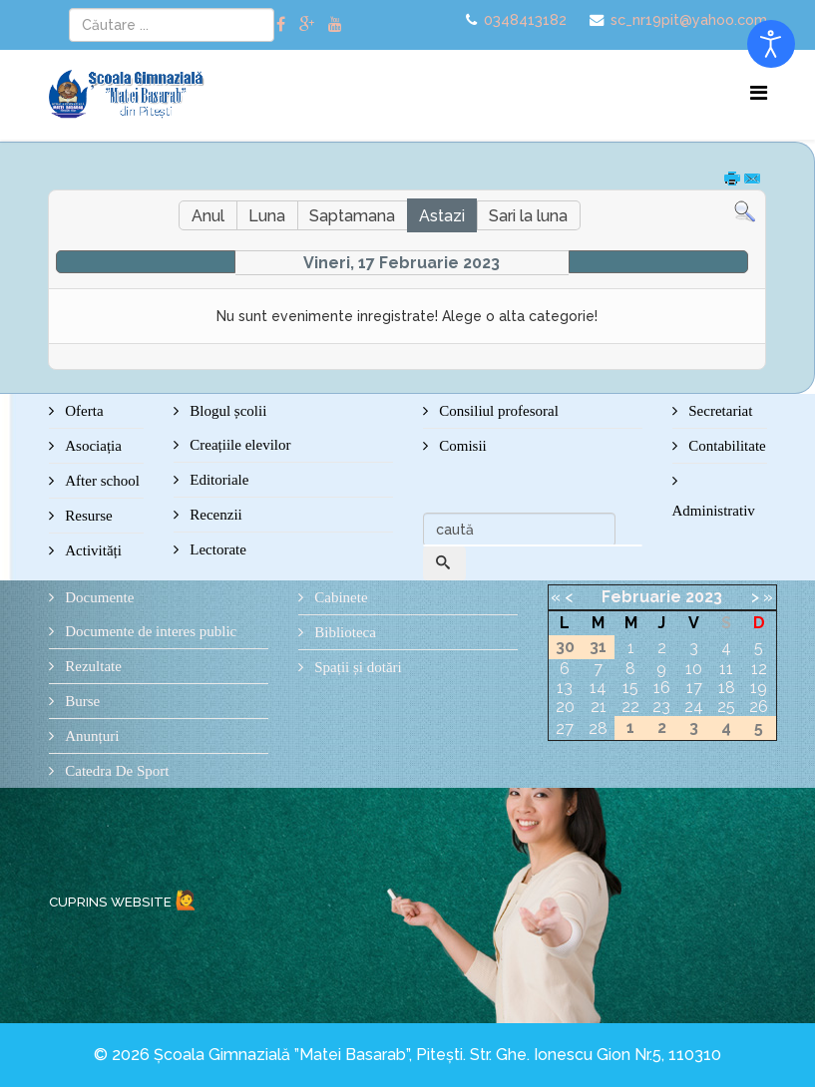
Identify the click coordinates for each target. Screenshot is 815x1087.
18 (726, 687)
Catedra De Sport (116, 771)
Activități (92, 550)
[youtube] (335, 24)
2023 (703, 596)
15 (630, 687)
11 (726, 668)
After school (101, 481)
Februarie (641, 596)
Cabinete (339, 597)
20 (565, 706)
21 (599, 706)
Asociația (92, 446)
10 (693, 668)
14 (598, 687)
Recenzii (214, 515)
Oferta (83, 411)
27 (565, 728)
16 (661, 687)
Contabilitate (725, 446)
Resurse (87, 516)
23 (661, 706)
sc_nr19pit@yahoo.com (689, 19)
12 (759, 668)
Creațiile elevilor (239, 445)
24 (693, 706)
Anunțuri (91, 736)
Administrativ (713, 511)
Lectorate (216, 549)
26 (758, 706)
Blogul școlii (227, 411)
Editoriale (218, 480)
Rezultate (92, 666)
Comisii (461, 446)
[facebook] (280, 24)
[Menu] (758, 93)
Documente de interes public (149, 631)
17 (694, 687)
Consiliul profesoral (497, 411)
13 (565, 687)
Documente (98, 597)
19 (758, 687)
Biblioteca (343, 632)
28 (598, 728)
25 (726, 706)
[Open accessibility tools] (771, 44)
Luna (266, 215)
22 (630, 706)
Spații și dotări (356, 667)
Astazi (442, 215)
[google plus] (306, 24)
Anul (208, 215)
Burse (81, 701)
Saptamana (352, 215)
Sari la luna (528, 215)
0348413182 (525, 19)
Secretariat (719, 411)
